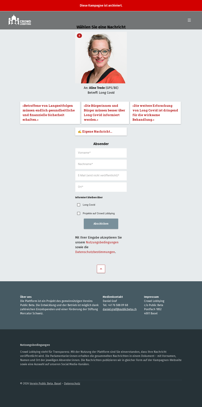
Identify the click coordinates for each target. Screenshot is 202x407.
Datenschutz (72, 383)
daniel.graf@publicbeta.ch (120, 309)
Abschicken (101, 223)
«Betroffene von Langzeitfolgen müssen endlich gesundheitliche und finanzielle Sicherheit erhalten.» (49, 113)
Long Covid (89, 204)
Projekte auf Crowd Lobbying (99, 213)
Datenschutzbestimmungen (95, 252)
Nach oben (101, 269)
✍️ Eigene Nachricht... (95, 131)
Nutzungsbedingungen (102, 242)
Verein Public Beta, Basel (45, 383)
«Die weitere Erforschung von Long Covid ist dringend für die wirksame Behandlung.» (155, 113)
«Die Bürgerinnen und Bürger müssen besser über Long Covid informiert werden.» (104, 113)
